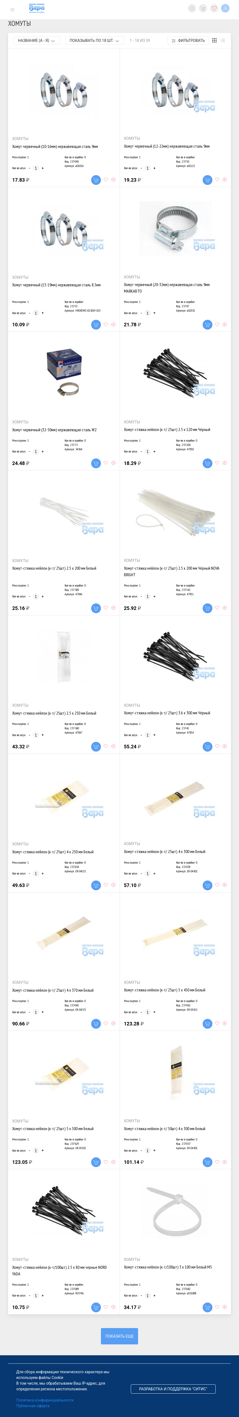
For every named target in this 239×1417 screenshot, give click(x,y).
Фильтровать (188, 40)
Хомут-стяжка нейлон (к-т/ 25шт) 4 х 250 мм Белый (53, 851)
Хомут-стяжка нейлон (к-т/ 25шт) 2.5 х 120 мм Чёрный (167, 429)
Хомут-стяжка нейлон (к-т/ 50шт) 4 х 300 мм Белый (164, 1128)
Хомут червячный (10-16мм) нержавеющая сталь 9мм (55, 146)
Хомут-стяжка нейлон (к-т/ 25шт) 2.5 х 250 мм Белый (54, 713)
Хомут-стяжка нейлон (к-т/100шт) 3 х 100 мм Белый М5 (168, 1267)
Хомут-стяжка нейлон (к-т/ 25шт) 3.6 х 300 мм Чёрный (167, 712)
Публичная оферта (32, 1406)
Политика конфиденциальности (45, 1400)
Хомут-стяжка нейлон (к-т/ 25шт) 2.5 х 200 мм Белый (54, 568)
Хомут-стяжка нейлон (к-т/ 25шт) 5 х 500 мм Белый (53, 1128)
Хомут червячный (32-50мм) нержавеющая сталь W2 (54, 429)
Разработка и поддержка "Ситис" (173, 1389)
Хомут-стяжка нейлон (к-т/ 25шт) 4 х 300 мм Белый (164, 851)
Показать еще (119, 1336)
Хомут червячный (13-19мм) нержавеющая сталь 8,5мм (56, 284)
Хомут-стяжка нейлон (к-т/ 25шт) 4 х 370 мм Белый (53, 990)
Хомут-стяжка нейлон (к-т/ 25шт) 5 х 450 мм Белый (164, 990)
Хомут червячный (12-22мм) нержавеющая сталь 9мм (167, 146)
